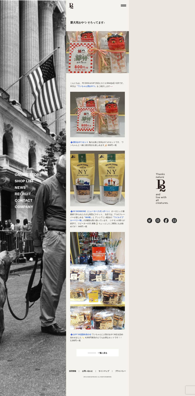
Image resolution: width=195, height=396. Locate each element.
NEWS (20, 187)
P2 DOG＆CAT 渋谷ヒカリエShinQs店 (98, 83)
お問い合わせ (87, 371)
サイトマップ (104, 371)
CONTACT (24, 200)
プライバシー (120, 371)
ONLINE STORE (28, 175)
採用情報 (72, 371)
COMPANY (24, 207)
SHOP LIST (24, 181)
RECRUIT (23, 194)
